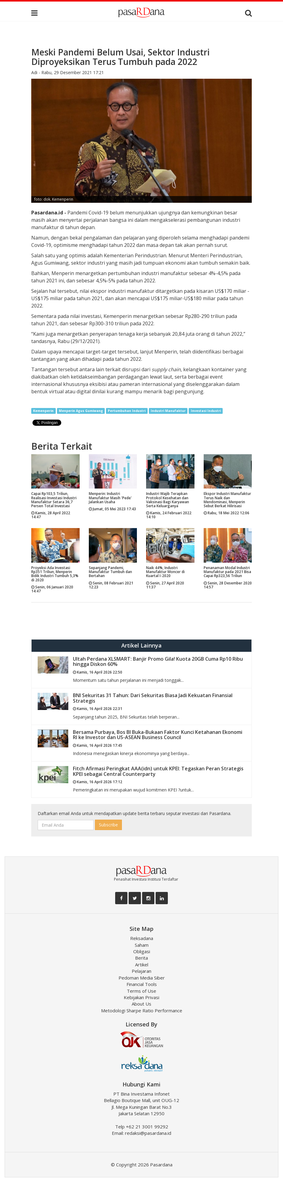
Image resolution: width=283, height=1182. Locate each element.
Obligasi (141, 951)
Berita (141, 958)
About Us (141, 1004)
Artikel (141, 964)
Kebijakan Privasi (141, 997)
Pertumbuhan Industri (126, 411)
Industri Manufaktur (168, 411)
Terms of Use (141, 991)
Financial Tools (141, 984)
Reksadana (141, 938)
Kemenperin (43, 411)
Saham (142, 945)
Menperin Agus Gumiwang (81, 411)
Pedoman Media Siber (142, 978)
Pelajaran (141, 971)
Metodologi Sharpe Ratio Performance (141, 1010)
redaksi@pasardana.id (148, 1133)
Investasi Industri (206, 411)
